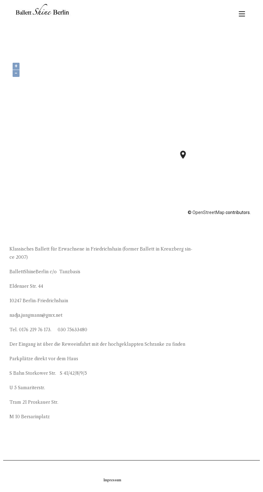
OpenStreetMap (208, 212)
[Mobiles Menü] (242, 14)
